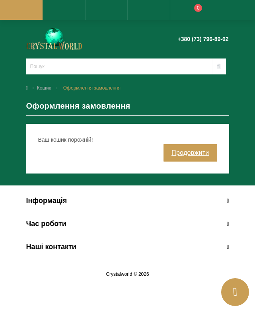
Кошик (44, 88)
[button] (106, 10)
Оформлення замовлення (92, 88)
